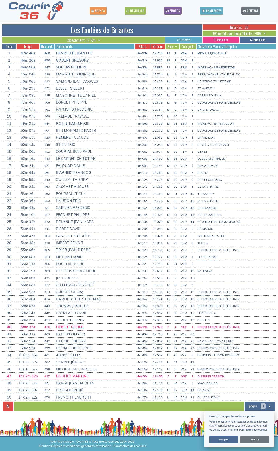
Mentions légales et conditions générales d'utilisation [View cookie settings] (75, 446)
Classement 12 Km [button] (82, 40)
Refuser (255, 439)
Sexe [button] (171, 46)
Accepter (223, 439)
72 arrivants (184, 40)
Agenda (98, 11)
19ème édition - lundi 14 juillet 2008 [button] (237, 33)
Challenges (211, 11)
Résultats (135, 11)
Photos (173, 11)
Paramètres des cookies (253, 429)
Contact (250, 11)
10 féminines (220, 40)
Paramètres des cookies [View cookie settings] (130, 446)
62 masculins (257, 40)
